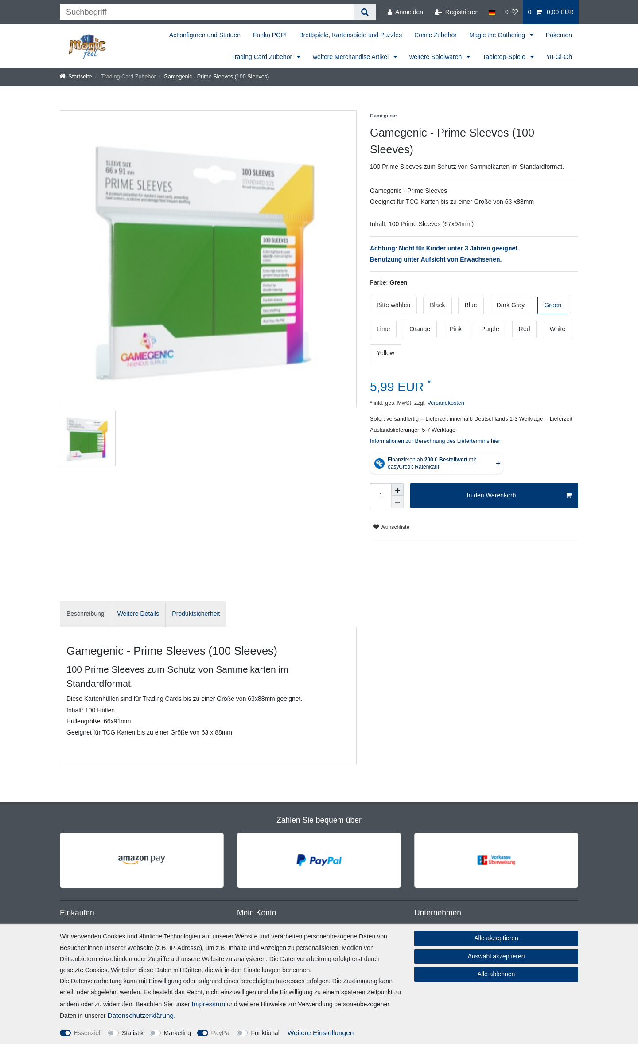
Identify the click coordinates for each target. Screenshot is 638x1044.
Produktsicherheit (196, 613)
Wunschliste (391, 527)
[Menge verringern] (397, 502)
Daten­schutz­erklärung (140, 1015)
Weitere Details (138, 613)
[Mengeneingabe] (380, 495)
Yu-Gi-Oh (559, 56)
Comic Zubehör (435, 35)
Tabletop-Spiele (504, 56)
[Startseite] (75, 77)
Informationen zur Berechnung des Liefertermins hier (435, 441)
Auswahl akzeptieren (496, 956)
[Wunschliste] (511, 12)
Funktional (265, 1032)
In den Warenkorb (519, 496)
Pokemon (559, 35)
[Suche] (365, 12)
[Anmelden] (405, 12)
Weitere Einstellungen (321, 1032)
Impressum (208, 1004)
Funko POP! (270, 35)
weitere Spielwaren (436, 56)
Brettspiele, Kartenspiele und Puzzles (350, 35)
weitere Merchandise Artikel (351, 56)
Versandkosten (445, 403)
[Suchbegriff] (207, 12)
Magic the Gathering (498, 35)
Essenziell (88, 1032)
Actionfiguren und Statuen (205, 35)
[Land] (491, 12)
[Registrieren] (456, 12)
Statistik (133, 1032)
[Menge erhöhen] (397, 489)
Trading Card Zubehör (262, 56)
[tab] (85, 614)
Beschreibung (85, 613)
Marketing (177, 1032)
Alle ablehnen (496, 974)
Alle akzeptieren (496, 938)
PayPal (221, 1032)
